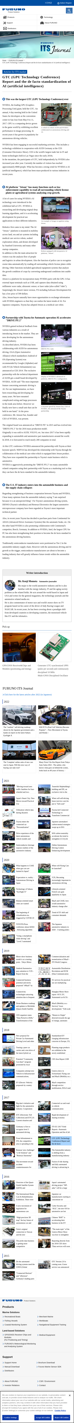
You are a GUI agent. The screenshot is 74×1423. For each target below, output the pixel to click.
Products (11, 17)
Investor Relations (12, 1385)
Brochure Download (46, 1363)
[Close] (70, 1396)
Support (10, 23)
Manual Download (12, 1367)
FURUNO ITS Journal (16, 60)
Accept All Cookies (43, 1419)
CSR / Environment (47, 1381)
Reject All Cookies (62, 1419)
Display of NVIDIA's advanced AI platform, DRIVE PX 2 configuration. (56, 366)
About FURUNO (51, 23)
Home (4, 60)
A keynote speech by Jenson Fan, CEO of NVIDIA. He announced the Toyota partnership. (56, 397)
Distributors (11, 28)
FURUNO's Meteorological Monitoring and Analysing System (20, 1345)
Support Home (11, 1363)
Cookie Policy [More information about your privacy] (60, 1412)
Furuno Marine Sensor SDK (49, 1367)
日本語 (49, 3)
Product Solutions (18, 1301)
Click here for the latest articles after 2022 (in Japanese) (28, 694)
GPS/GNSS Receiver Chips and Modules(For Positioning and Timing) (17, 1337)
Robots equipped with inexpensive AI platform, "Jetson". (56, 240)
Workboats (43, 1321)
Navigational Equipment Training (52, 1325)
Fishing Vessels (11, 1321)
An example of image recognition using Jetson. (56, 210)
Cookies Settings (10, 1419)
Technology (48, 17)
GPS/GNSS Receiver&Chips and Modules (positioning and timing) (19, 651)
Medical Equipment (47, 1335)
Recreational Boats (12, 1317)
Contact (42, 1385)
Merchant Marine (46, 1317)
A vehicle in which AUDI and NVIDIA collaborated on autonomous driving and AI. (56, 118)
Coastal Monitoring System (16, 1325)
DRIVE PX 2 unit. (56, 337)
